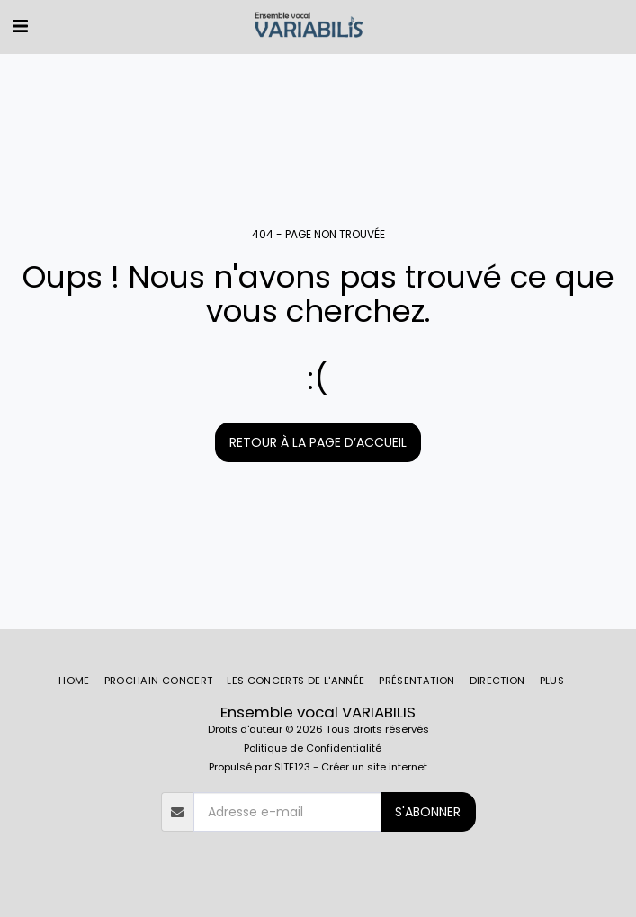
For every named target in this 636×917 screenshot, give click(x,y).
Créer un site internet (374, 767)
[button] (19, 26)
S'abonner (428, 812)
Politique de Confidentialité (312, 748)
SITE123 (292, 767)
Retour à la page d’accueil (318, 442)
